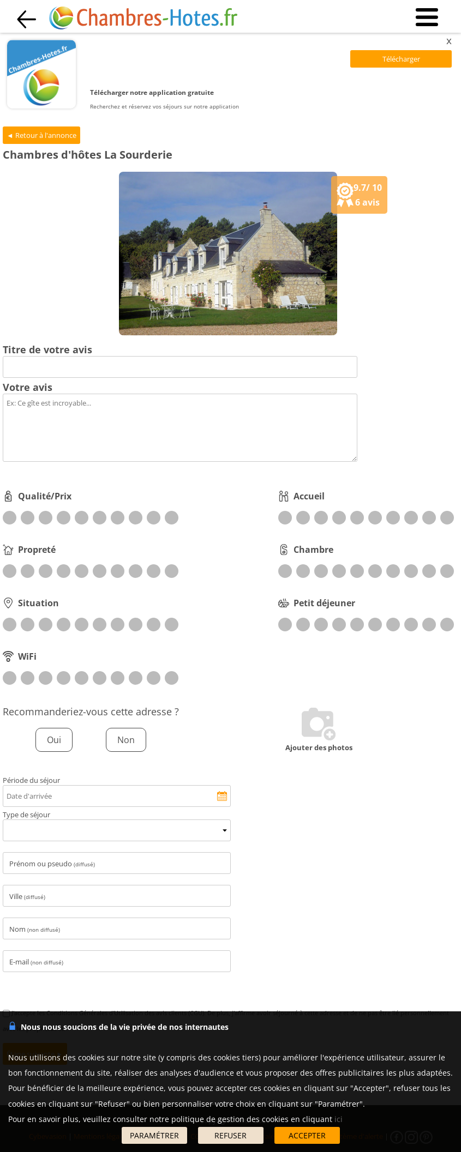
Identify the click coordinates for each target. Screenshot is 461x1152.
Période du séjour (31, 780)
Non (126, 740)
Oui (54, 740)
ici (338, 1119)
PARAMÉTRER (154, 1135)
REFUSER (230, 1135)
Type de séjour (26, 814)
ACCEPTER (307, 1135)
